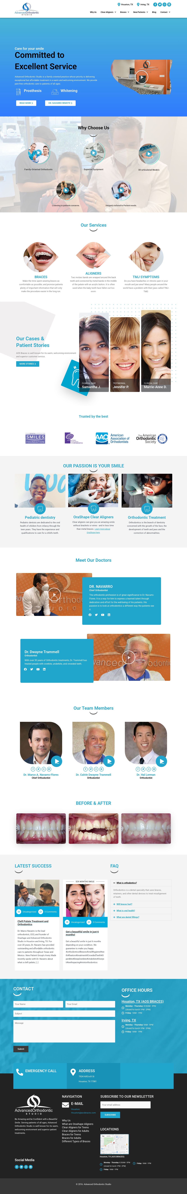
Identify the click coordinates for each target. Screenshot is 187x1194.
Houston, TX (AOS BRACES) (143, 1001)
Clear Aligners (108, 12)
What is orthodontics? (127, 883)
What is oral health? (126, 910)
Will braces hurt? (124, 904)
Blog (154, 12)
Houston (29, 1076)
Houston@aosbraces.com (83, 1112)
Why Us (93, 12)
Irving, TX (129, 1020)
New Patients (140, 12)
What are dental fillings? (128, 917)
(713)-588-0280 (41, 1076)
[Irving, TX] (143, 4)
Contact (165, 12)
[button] (108, 12)
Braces (124, 12)
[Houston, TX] (126, 4)
